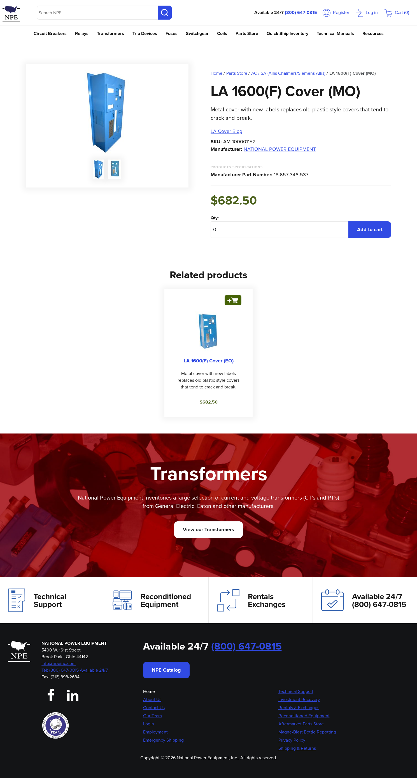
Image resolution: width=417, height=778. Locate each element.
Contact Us (154, 707)
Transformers (110, 33)
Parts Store (247, 33)
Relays (81, 33)
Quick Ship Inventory (287, 33)
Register (336, 12)
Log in (367, 12)
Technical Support (37, 600)
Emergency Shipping (163, 740)
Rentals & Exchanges (298, 707)
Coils (222, 33)
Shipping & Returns (297, 748)
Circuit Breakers (50, 33)
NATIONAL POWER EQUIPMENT (280, 149)
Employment (155, 732)
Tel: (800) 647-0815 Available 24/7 (74, 670)
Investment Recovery (299, 699)
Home (149, 691)
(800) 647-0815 (301, 12)
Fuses (172, 33)
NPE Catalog (166, 670)
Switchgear (197, 33)
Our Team (152, 716)
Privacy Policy (291, 740)
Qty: (215, 218)
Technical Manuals (335, 33)
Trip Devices (144, 33)
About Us (152, 699)
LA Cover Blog (226, 131)
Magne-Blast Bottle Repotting (307, 732)
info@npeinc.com (58, 663)
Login (148, 724)
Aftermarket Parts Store (301, 724)
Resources (373, 33)
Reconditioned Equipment (152, 600)
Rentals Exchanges (251, 600)
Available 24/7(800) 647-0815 (363, 600)
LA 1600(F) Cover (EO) (209, 360)
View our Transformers (208, 529)
